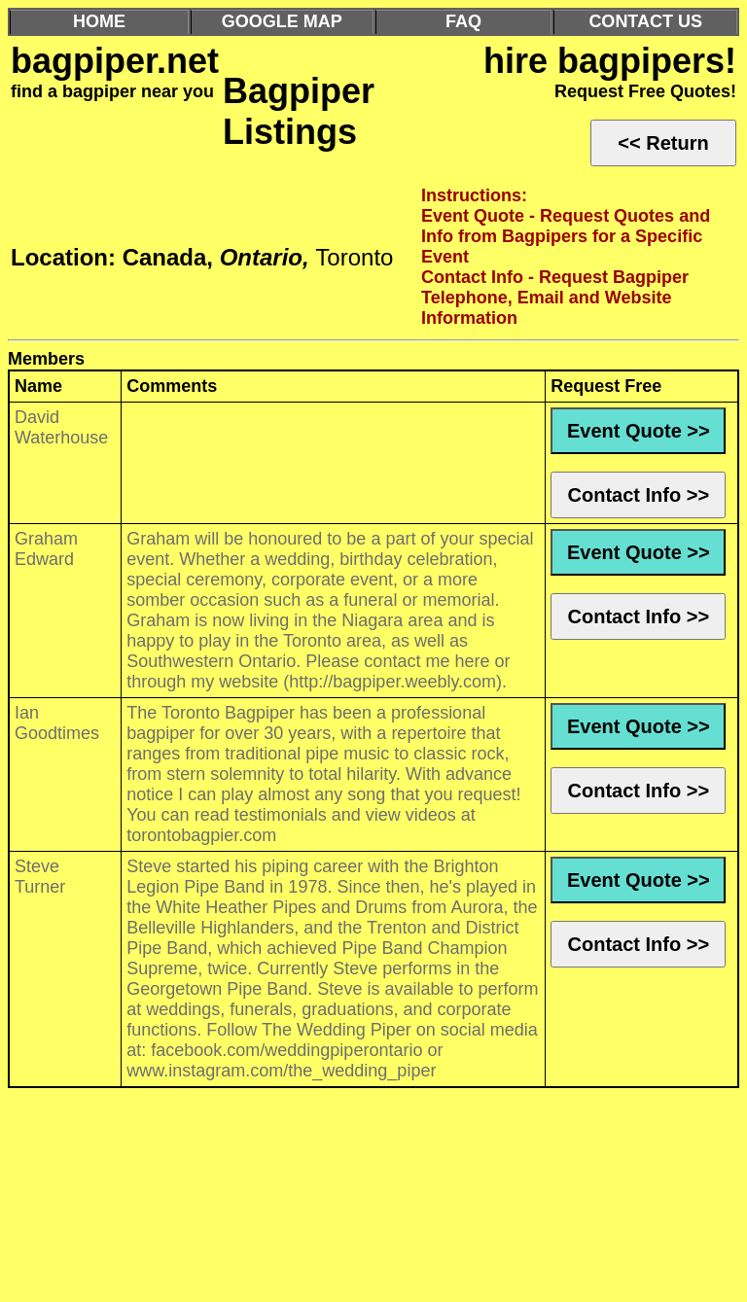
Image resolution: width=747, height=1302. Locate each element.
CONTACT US (645, 21)
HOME (99, 21)
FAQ (463, 21)
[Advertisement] (373, 1200)
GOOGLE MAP (282, 21)
